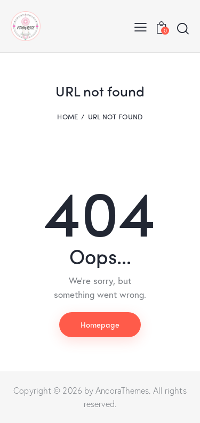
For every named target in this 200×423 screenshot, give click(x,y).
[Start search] (182, 28)
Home (67, 116)
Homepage (100, 324)
